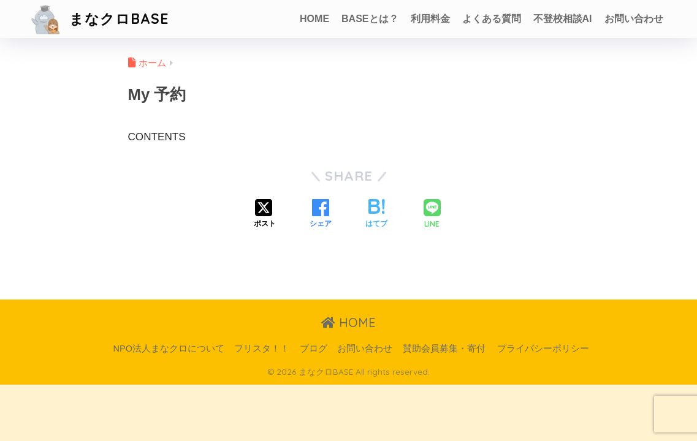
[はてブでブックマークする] (376, 214)
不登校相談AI (562, 18)
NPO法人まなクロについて (168, 348)
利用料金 (430, 18)
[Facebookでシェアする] (321, 214)
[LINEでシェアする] (432, 215)
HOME (314, 18)
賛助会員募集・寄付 (444, 348)
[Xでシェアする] (265, 214)
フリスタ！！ (261, 348)
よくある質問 (491, 18)
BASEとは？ (369, 18)
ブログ (313, 348)
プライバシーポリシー (543, 348)
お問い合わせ (633, 18)
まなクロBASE (99, 19)
